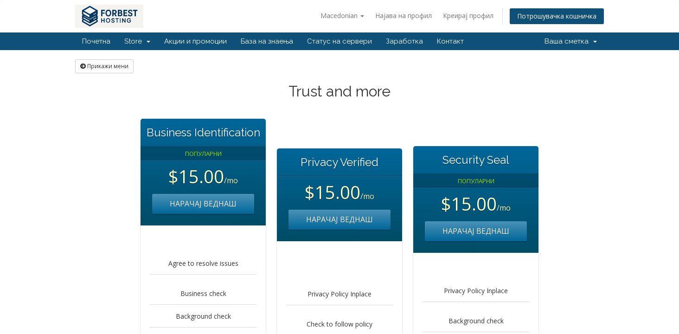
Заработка (404, 41)
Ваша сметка (570, 41)
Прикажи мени (104, 66)
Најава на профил (403, 15)
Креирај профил (468, 15)
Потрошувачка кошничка (556, 16)
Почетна (96, 41)
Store (137, 41)
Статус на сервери (339, 41)
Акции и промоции (195, 41)
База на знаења (267, 41)
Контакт (450, 41)
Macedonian (342, 15)
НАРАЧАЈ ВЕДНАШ (203, 204)
